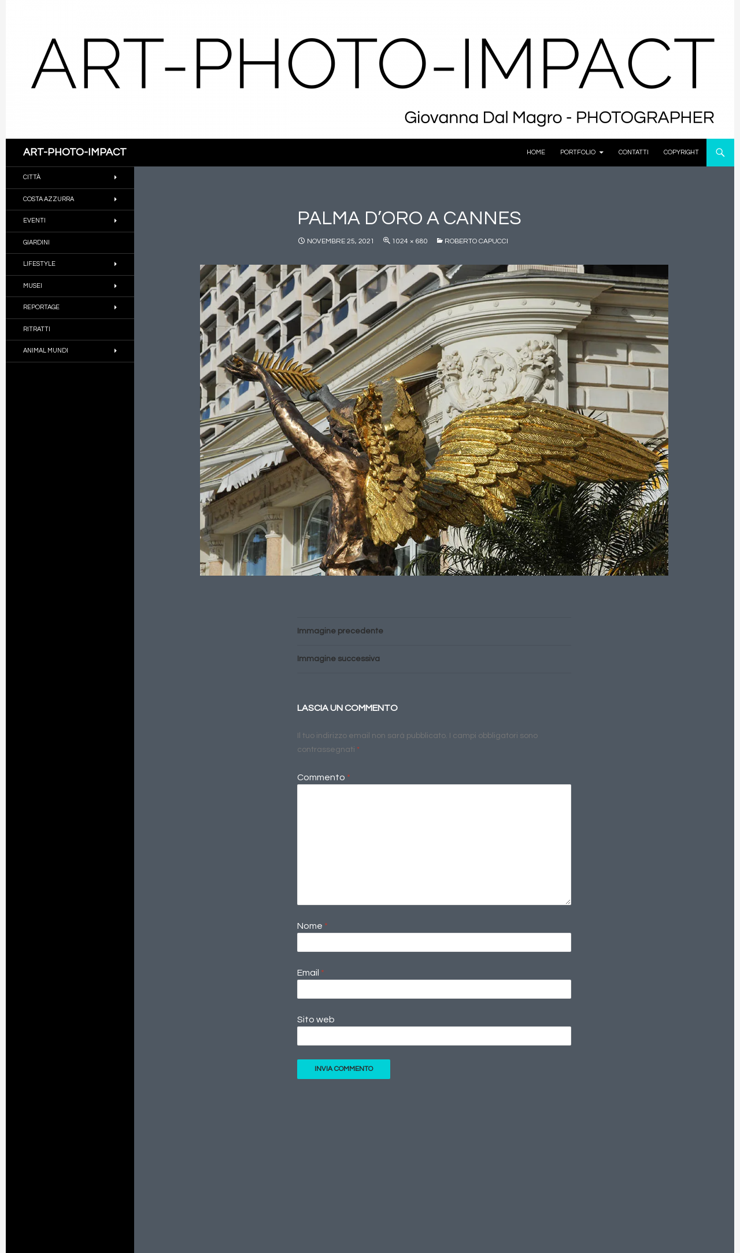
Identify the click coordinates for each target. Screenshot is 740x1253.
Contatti (634, 152)
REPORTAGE (41, 307)
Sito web (316, 1019)
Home (536, 152)
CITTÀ (31, 177)
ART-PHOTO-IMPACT (75, 152)
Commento (323, 777)
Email (310, 972)
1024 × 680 (410, 241)
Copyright (681, 152)
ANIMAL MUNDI (45, 350)
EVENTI (34, 220)
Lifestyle (39, 264)
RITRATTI (36, 329)
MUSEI (32, 286)
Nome (312, 926)
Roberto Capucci (476, 241)
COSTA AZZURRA (48, 199)
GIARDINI (36, 242)
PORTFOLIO (577, 152)
